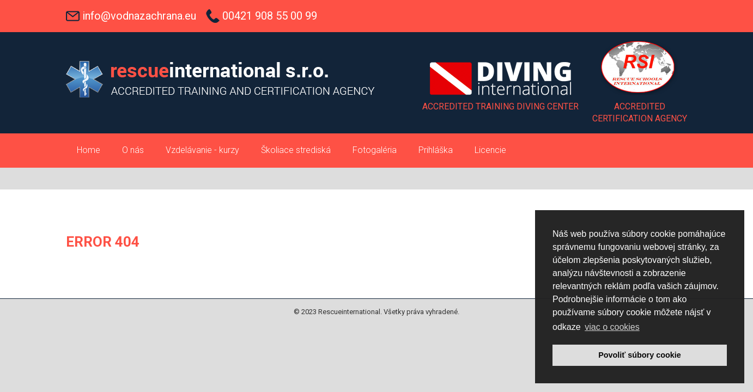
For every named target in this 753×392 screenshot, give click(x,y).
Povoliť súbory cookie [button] (639, 355)
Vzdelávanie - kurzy (202, 150)
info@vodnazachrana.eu (139, 15)
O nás (133, 150)
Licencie (490, 150)
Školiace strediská (296, 150)
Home (88, 150)
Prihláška (435, 150)
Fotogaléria (375, 150)
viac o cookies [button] (612, 327)
